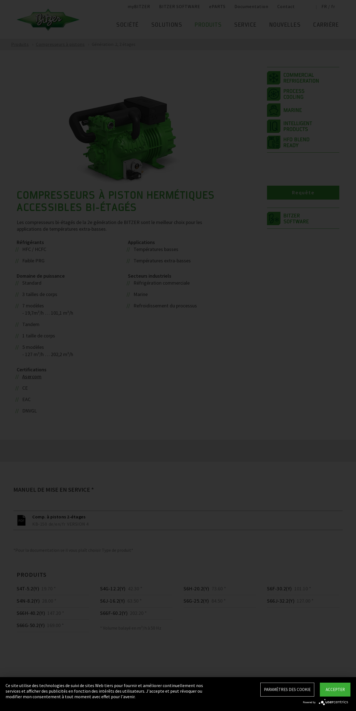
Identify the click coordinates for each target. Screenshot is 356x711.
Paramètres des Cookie (287, 689)
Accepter (335, 689)
